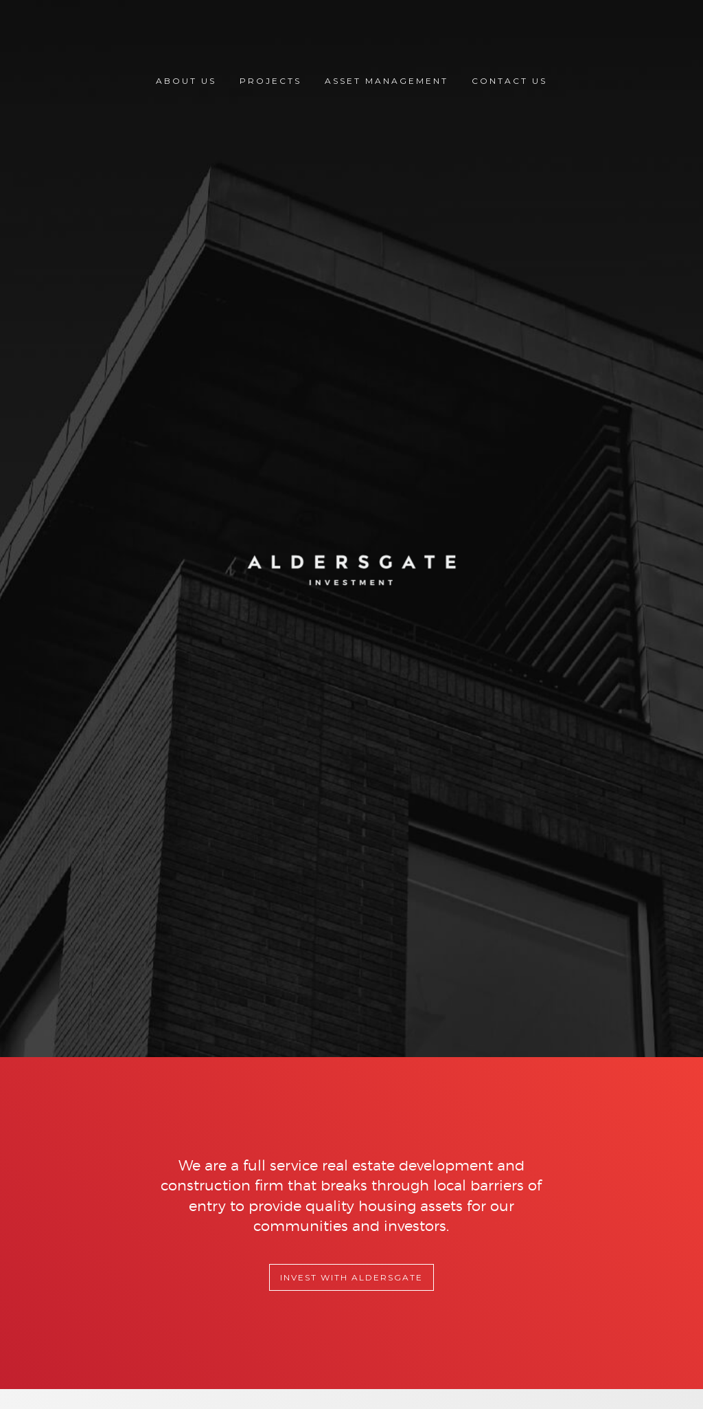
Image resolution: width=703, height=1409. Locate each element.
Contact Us (509, 81)
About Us (186, 81)
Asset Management (386, 81)
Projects (270, 81)
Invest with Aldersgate (351, 1277)
